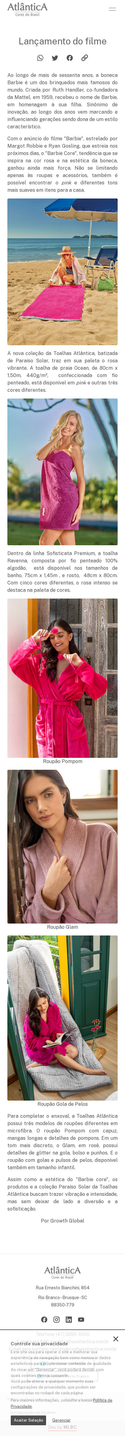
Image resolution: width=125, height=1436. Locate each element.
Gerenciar (61, 1420)
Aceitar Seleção (28, 1420)
